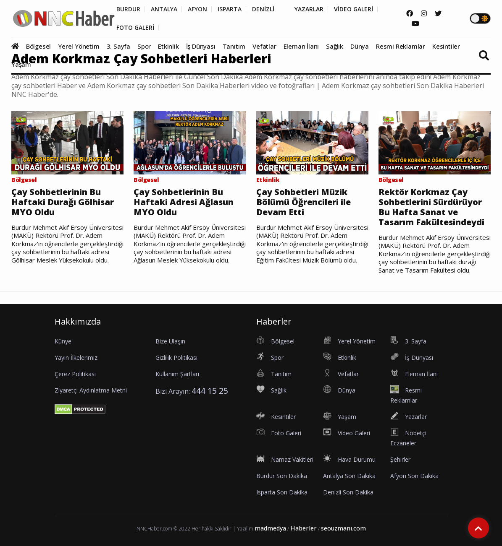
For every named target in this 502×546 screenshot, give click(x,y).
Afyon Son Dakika (414, 476)
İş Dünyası (201, 46)
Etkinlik (168, 46)
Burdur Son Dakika (281, 476)
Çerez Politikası (75, 374)
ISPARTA (230, 9)
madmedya (270, 528)
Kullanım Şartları (177, 374)
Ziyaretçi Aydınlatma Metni (91, 390)
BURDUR (128, 9)
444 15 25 (210, 390)
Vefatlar (264, 46)
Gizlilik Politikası (176, 357)
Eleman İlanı (301, 46)
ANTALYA (164, 9)
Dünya (359, 46)
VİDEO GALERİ (353, 9)
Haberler (303, 528)
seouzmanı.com (343, 528)
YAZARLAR (308, 9)
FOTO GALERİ (135, 28)
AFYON (197, 9)
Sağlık (334, 46)
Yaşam (21, 64)
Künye (63, 341)
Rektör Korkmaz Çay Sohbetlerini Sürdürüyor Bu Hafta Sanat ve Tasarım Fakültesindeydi (431, 207)
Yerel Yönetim (78, 46)
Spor (144, 46)
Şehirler (400, 459)
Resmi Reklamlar (400, 46)
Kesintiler (446, 46)
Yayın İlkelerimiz (76, 357)
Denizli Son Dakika (348, 492)
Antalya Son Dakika (349, 476)
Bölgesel (38, 46)
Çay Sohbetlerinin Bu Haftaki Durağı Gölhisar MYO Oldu (62, 202)
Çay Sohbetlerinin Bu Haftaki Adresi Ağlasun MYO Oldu (184, 202)
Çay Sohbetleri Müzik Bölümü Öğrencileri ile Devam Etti (303, 202)
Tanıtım (234, 46)
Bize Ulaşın (170, 341)
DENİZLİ (263, 9)
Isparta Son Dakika (282, 492)
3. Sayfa (118, 46)
